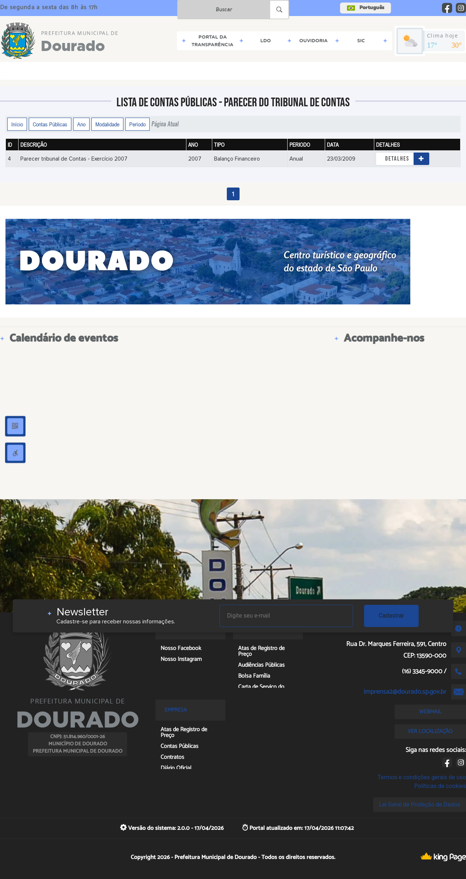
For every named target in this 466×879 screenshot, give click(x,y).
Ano (81, 124)
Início (17, 124)
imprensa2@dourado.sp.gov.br (405, 691)
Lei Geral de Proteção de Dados (419, 804)
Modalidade (107, 124)
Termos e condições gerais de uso (422, 777)
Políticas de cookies (440, 786)
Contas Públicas (50, 124)
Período (137, 124)
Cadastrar (391, 615)
